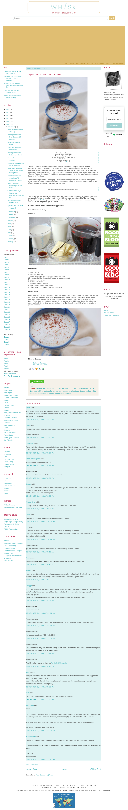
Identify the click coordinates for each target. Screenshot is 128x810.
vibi (27, 527)
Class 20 (7, 305)
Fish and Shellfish (10, 418)
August (10, 221)
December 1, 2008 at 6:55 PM (40, 496)
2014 (8, 109)
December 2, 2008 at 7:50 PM (40, 699)
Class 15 (7, 292)
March (10, 236)
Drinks (73, 388)
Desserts (7, 423)
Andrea (28, 570)
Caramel (7, 452)
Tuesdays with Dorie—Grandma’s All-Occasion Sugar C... (15, 178)
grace (28, 672)
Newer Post (31, 769)
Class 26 (7, 319)
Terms (108, 63)
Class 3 (6, 262)
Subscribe (114, 126)
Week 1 (6, 359)
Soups (6, 410)
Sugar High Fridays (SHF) (13, 522)
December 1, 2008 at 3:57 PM (40, 453)
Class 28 (7, 324)
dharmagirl (30, 705)
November (11, 212)
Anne (28, 558)
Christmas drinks (63, 388)
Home (65, 63)
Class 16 (7, 295)
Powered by (114, 134)
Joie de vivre (30, 502)
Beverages (8, 393)
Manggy (29, 586)
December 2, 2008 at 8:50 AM (40, 565)
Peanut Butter (9, 464)
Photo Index (80, 63)
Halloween (8, 483)
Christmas (7, 478)
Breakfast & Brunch (11, 395)
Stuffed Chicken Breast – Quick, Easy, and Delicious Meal (13, 86)
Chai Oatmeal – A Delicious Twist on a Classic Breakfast (13, 78)
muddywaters (31, 737)
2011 (8, 115)
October (11, 215)
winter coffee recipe (63, 394)
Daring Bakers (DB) (11, 519)
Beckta (42, 200)
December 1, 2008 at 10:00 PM (41, 521)
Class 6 (6, 270)
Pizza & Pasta (9, 405)
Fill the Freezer (9, 505)
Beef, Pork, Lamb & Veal (13, 413)
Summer (7, 491)
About (72, 63)
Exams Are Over (10, 373)
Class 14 (7, 290)
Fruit (5, 457)
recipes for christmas (52, 391)
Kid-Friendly (8, 440)
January (11, 242)
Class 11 (7, 282)
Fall (5, 481)
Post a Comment (32, 765)
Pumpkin (7, 467)
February (11, 239)
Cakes (6, 428)
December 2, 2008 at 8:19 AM (40, 552)
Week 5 (6, 368)
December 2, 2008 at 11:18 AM (41, 626)
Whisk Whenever (118, 63)
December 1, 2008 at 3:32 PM (40, 438)
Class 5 (6, 267)
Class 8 (6, 275)
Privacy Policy (109, 313)
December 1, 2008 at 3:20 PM (40, 420)
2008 (8, 124)
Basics (6, 388)
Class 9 (6, 277)
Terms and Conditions (111, 315)
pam (27, 693)
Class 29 (7, 327)
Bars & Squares (9, 425)
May (9, 230)
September (12, 218)
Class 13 (7, 287)
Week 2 (6, 361)
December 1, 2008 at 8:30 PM (40, 509)
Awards (6, 541)
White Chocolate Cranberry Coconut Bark (15, 185)
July (9, 224)
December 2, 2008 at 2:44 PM (40, 654)
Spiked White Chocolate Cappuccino (46, 74)
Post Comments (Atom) (44, 775)
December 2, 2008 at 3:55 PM (40, 687)
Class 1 (6, 257)
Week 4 (6, 366)
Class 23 (7, 312)
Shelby (28, 426)
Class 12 (7, 285)
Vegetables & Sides (11, 420)
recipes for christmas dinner (73, 391)
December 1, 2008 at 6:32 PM (40, 478)
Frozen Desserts (10, 433)
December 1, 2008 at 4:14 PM (40, 465)
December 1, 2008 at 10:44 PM (41, 539)
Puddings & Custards (11, 438)
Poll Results (8, 561)
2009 (8, 121)
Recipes (90, 63)
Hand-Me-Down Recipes (13, 507)
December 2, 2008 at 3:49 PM (40, 666)
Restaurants (99, 63)
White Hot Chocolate (59, 663)
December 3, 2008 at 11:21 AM (41, 759)
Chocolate (7, 454)
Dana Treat (30, 444)
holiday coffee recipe (85, 388)
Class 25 (7, 317)
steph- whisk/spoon (33, 459)
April (9, 233)
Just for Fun (8, 553)
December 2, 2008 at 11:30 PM (41, 731)
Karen (28, 408)
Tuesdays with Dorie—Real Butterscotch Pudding (15, 137)
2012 (8, 112)
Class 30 (7, 329)
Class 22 (7, 310)
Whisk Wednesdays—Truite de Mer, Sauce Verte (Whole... (15, 171)
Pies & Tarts (8, 435)
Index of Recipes (39, 363)
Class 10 (7, 280)
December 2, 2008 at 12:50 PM (41, 638)
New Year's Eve (9, 486)
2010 (8, 118)
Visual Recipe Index (40, 365)
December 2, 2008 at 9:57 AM (40, 580)
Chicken (7, 415)
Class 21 (7, 307)
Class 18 (7, 300)
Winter (6, 493)
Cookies (7, 430)
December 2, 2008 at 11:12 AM (41, 613)
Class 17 (7, 297)
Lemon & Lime (9, 459)
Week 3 (6, 363)
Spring (6, 488)
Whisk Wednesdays (11, 529)
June (10, 227)
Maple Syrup (8, 462)
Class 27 (7, 322)
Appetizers (8, 390)
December (11, 127)
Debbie (28, 484)
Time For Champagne (12, 376)
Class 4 (6, 265)
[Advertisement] (64, 43)
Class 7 (6, 272)
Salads (6, 408)
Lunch (6, 403)
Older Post (95, 769)
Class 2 (6, 260)
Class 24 (7, 314)
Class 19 (7, 302)
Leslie (28, 515)
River (67, 162)
